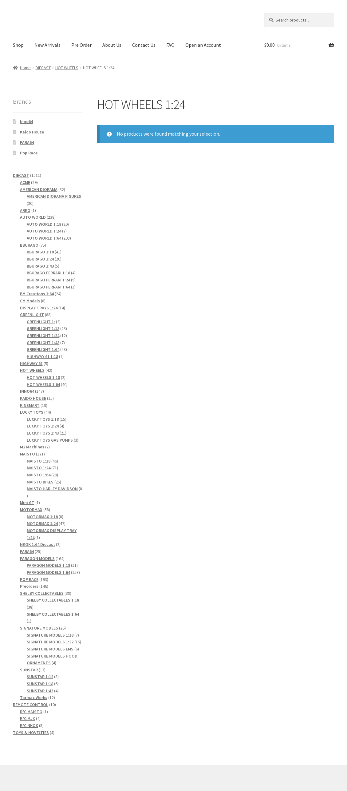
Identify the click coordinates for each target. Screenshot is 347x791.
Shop (18, 45)
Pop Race (28, 153)
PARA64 (27, 142)
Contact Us (144, 45)
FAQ (170, 45)
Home (25, 67)
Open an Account (203, 45)
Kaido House (32, 132)
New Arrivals (47, 45)
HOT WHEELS (66, 67)
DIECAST (43, 67)
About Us (111, 45)
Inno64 (26, 121)
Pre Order (81, 45)
